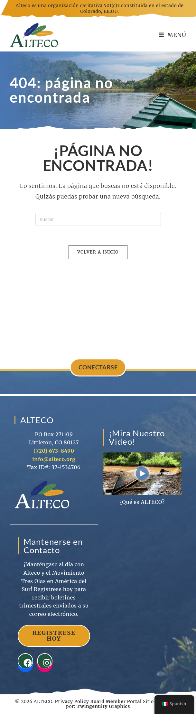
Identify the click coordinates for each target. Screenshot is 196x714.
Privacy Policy (72, 701)
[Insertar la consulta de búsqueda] (98, 219)
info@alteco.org (54, 459)
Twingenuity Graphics (103, 706)
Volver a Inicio (98, 252)
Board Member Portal (116, 701)
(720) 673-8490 (53, 451)
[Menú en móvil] (172, 35)
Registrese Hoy (53, 635)
